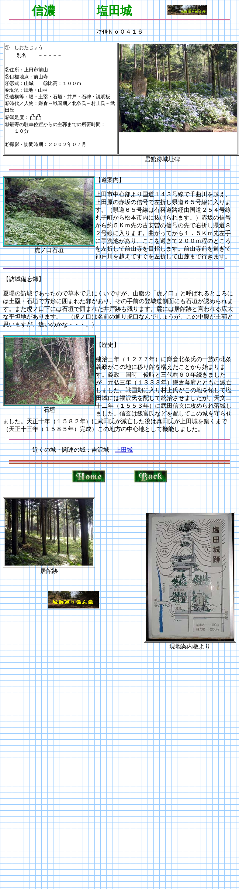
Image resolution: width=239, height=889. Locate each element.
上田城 (124, 450)
